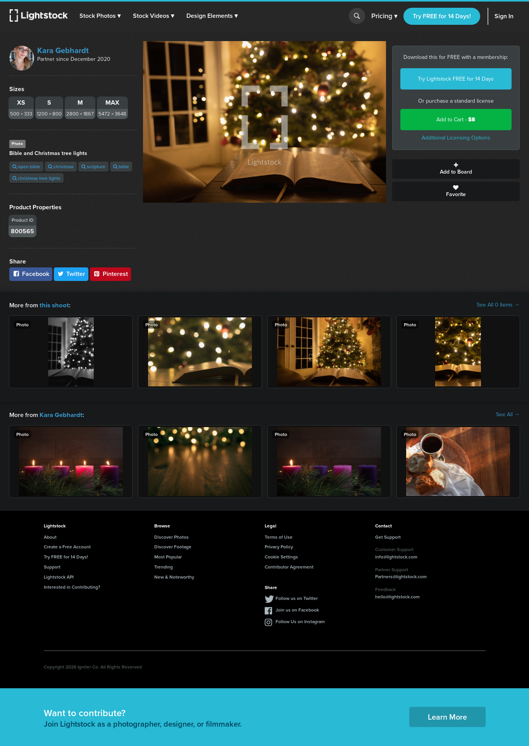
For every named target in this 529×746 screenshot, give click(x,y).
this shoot (53, 304)
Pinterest (110, 273)
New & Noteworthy (174, 576)
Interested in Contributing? (72, 586)
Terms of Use (279, 536)
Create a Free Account (67, 546)
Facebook (30, 273)
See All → (508, 414)
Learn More (447, 716)
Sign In (504, 16)
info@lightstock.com (396, 556)
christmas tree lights (36, 178)
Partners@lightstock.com (401, 575)
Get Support (388, 536)
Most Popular (168, 556)
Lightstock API (59, 576)
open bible (26, 166)
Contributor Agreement (289, 566)
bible (121, 166)
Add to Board (455, 169)
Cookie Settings (281, 556)
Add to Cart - (455, 119)
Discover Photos (171, 536)
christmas (61, 166)
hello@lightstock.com (397, 596)
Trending (163, 566)
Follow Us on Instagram (300, 620)
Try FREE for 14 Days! (442, 16)
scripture (93, 166)
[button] (100, 16)
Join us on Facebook (297, 609)
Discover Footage (172, 546)
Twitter (71, 273)
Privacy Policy (279, 546)
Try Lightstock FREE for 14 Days (456, 79)
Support (52, 566)
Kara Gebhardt (63, 50)
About (50, 536)
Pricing (384, 16)
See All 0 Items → (498, 305)
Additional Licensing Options (456, 138)
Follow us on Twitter (297, 597)
